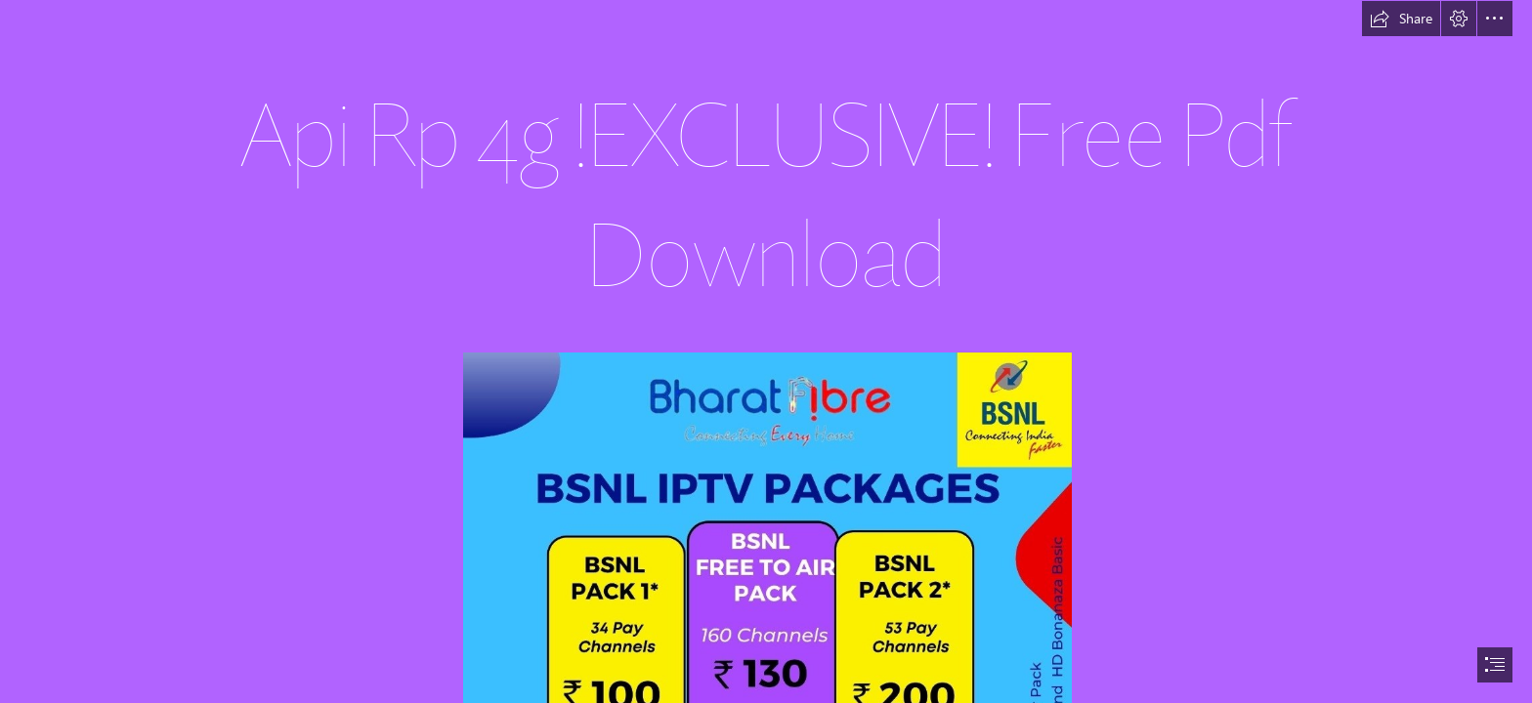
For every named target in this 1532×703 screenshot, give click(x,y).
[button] (1401, 18)
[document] (766, 351)
